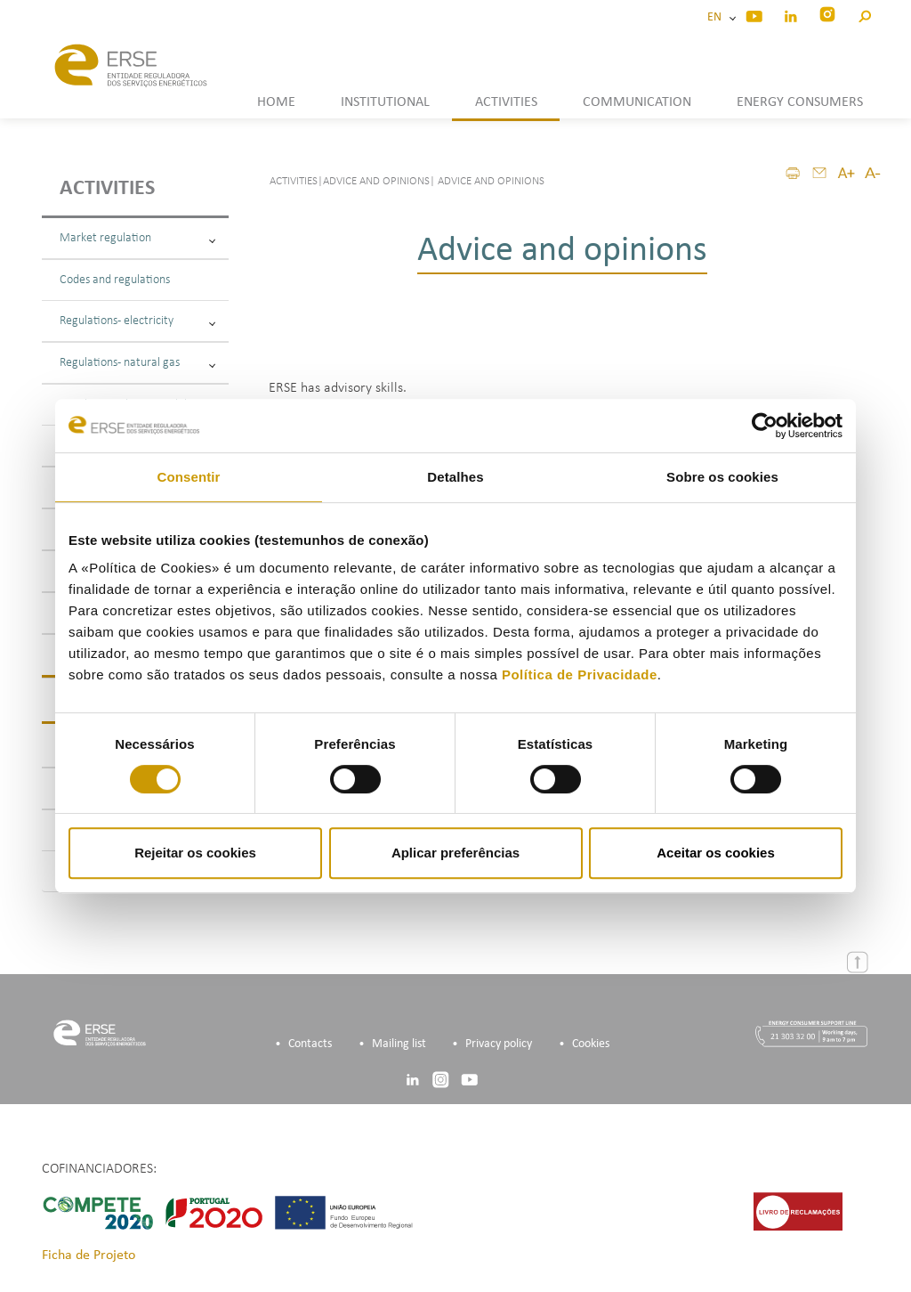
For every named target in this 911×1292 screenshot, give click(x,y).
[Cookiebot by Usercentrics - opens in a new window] (764, 425)
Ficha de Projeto (88, 1255)
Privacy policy (498, 1044)
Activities (107, 188)
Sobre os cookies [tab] (722, 476)
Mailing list (399, 1044)
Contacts (310, 1044)
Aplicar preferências (455, 852)
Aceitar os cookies (716, 852)
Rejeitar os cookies (195, 852)
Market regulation (137, 238)
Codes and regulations (115, 280)
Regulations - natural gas (137, 363)
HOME (276, 102)
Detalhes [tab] (455, 476)
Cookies (590, 1044)
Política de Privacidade (579, 674)
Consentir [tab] (189, 476)
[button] (864, 13)
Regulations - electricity (137, 321)
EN (717, 17)
